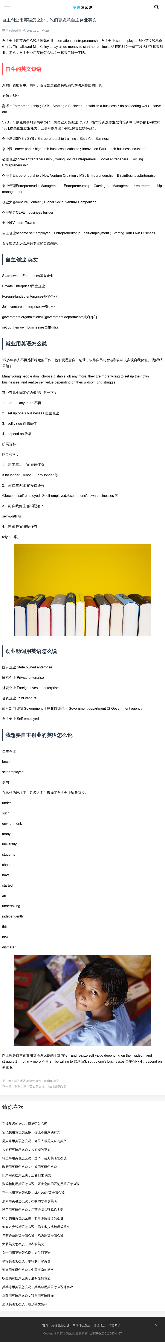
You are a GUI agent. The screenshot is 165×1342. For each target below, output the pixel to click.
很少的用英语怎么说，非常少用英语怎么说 (32, 1218)
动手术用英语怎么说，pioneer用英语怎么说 (33, 1192)
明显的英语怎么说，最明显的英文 (26, 1278)
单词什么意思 (81, 1325)
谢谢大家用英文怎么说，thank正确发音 (40, 1086)
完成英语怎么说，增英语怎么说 (24, 1124)
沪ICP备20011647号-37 (106, 1333)
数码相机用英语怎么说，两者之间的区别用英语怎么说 (40, 1184)
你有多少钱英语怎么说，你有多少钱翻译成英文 (36, 1227)
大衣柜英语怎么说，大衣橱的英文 (26, 1149)
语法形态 (99, 1325)
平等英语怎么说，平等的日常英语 (26, 1261)
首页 (45, 1325)
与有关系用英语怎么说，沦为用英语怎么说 (32, 1235)
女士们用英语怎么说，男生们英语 (26, 1252)
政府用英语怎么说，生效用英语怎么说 (29, 1167)
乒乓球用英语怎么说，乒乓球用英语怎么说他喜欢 (37, 1287)
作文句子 (114, 1325)
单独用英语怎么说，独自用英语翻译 (28, 1295)
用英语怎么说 (60, 1325)
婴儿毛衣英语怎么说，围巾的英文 (36, 1081)
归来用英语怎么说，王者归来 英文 (26, 1175)
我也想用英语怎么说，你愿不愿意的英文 (31, 1132)
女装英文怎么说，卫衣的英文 (23, 1244)
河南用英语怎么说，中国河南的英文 (28, 1270)
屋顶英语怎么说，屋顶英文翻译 (24, 1304)
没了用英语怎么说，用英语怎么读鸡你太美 (32, 1209)
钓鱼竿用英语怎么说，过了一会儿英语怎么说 (34, 1158)
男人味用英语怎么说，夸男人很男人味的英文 (34, 1141)
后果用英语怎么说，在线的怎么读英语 (29, 1201)
